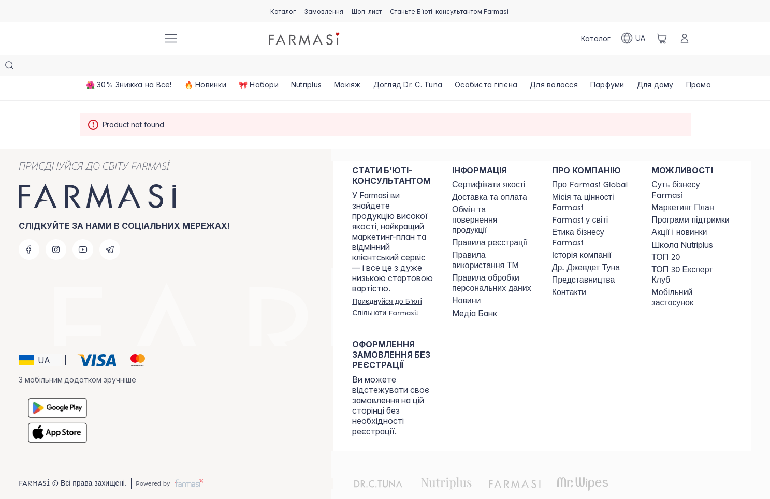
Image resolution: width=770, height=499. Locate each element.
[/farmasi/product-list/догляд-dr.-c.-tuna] (408, 67)
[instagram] (56, 228)
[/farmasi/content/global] (590, 164)
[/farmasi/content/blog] (466, 280)
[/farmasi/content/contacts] (569, 272)
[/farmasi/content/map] (583, 259)
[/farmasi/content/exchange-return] (492, 199)
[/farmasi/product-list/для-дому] (655, 67)
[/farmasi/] (116, 38)
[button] (40, 339)
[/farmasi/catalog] (283, 11)
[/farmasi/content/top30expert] (692, 254)
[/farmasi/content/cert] (489, 164)
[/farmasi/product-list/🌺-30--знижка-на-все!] (129, 67)
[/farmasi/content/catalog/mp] (682, 187)
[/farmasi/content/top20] (665, 236)
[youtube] (82, 228)
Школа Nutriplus (682, 224)
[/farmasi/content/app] (692, 277)
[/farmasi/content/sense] (692, 169)
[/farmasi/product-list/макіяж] (347, 67)
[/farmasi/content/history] (582, 234)
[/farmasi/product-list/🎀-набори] (259, 67)
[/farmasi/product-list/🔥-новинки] (205, 67)
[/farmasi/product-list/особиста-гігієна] (486, 67)
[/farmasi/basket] (662, 38)
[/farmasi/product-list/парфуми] (607, 67)
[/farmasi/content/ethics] (592, 217)
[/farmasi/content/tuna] (586, 247)
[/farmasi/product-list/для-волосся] (554, 67)
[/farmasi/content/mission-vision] (592, 181)
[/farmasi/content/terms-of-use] (489, 222)
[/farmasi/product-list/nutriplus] (306, 67)
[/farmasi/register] (323, 11)
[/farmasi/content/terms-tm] (492, 239)
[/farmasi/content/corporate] (580, 199)
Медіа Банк (474, 292)
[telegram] (109, 228)
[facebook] (29, 228)
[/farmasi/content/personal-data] (492, 262)
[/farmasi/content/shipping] (489, 176)
